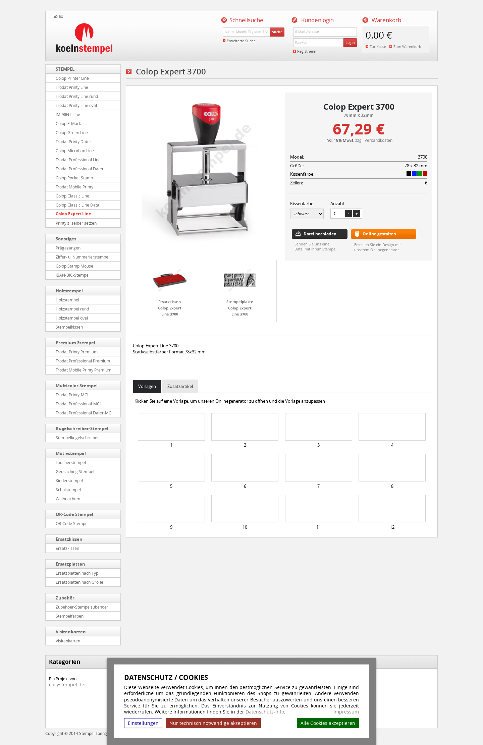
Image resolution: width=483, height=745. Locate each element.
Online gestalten (379, 234)
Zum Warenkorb (407, 46)
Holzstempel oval (72, 318)
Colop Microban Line (75, 150)
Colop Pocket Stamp (74, 177)
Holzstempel (69, 291)
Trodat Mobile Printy (74, 186)
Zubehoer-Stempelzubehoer (82, 607)
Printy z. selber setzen (76, 223)
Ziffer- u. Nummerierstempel (82, 257)
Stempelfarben (70, 616)
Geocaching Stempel (75, 471)
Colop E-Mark (68, 123)
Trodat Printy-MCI (72, 394)
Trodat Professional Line (78, 159)
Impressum (346, 712)
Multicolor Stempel (77, 386)
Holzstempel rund (72, 308)
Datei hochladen (320, 234)
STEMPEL (65, 69)
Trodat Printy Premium (77, 351)
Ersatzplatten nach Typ (77, 573)
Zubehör (65, 598)
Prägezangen (68, 247)
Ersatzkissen (69, 539)
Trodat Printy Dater (73, 141)
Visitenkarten (71, 632)
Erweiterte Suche (241, 40)
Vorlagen (147, 386)
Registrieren (307, 51)
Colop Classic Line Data (77, 205)
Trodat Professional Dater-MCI (84, 412)
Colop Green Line (72, 132)
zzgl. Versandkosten (373, 140)
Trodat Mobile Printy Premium (83, 369)
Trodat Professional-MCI (78, 403)
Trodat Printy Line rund (77, 96)
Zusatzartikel (180, 386)
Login (350, 42)
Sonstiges (66, 239)
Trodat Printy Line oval (76, 105)
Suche (277, 32)
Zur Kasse (378, 46)
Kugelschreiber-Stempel (82, 428)
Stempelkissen (69, 327)
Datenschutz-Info (265, 711)
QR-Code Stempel (74, 514)
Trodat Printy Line (72, 87)
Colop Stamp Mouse (74, 266)
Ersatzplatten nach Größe (79, 582)
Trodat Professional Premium (83, 360)
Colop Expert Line (73, 214)
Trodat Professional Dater (80, 168)
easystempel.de (66, 684)
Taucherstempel (71, 462)
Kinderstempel (69, 480)
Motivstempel (71, 453)
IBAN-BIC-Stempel (73, 275)
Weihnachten (68, 498)
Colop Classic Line (72, 195)
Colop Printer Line (72, 78)
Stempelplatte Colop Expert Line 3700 (239, 308)
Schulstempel (68, 489)
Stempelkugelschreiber (77, 437)
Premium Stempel (75, 343)
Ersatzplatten (70, 564)
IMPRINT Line (68, 114)
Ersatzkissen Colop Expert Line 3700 (169, 308)
